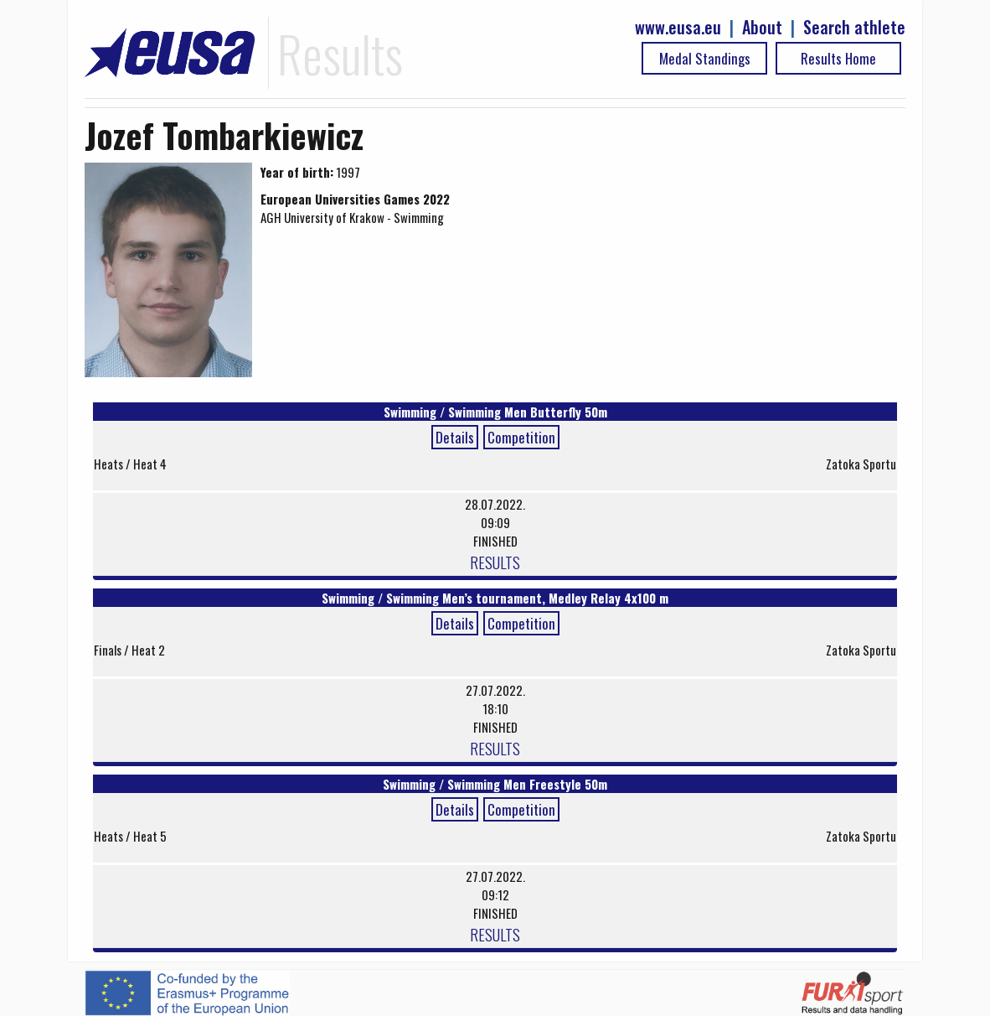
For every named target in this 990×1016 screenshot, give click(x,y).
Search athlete (854, 27)
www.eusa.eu (678, 27)
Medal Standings (704, 58)
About (762, 27)
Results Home (838, 58)
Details (455, 437)
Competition (521, 437)
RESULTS (495, 561)
